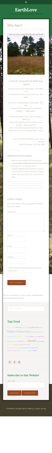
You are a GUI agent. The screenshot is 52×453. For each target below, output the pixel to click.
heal (15, 344)
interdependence (35, 344)
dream (35, 350)
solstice (24, 336)
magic (37, 327)
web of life (41, 336)
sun (18, 344)
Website (10, 257)
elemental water (40, 341)
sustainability (38, 188)
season (25, 350)
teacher (21, 344)
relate (21, 347)
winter (11, 341)
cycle (36, 332)
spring (32, 332)
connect (10, 344)
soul (42, 332)
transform (10, 347)
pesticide (22, 188)
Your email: (11, 381)
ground (9, 336)
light (23, 327)
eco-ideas (30, 336)
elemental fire (27, 347)
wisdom (16, 347)
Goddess (30, 327)
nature (15, 188)
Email (9, 246)
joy (8, 341)
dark (39, 332)
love (19, 336)
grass (9, 188)
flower (20, 327)
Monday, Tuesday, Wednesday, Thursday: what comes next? (24, 269)
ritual (34, 327)
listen (36, 336)
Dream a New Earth (25, 183)
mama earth (23, 331)
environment (36, 186)
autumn (14, 336)
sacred (29, 188)
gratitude (21, 341)
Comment (11, 212)
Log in (43, 409)
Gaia (26, 327)
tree (17, 327)
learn (40, 327)
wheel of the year (13, 350)
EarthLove (26, 10)
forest (25, 341)
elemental (30, 350)
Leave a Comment (38, 29)
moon (21, 350)
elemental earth (11, 327)
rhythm (15, 341)
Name (10, 235)
